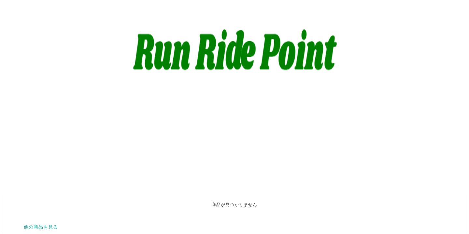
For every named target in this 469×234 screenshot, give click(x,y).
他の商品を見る (41, 226)
